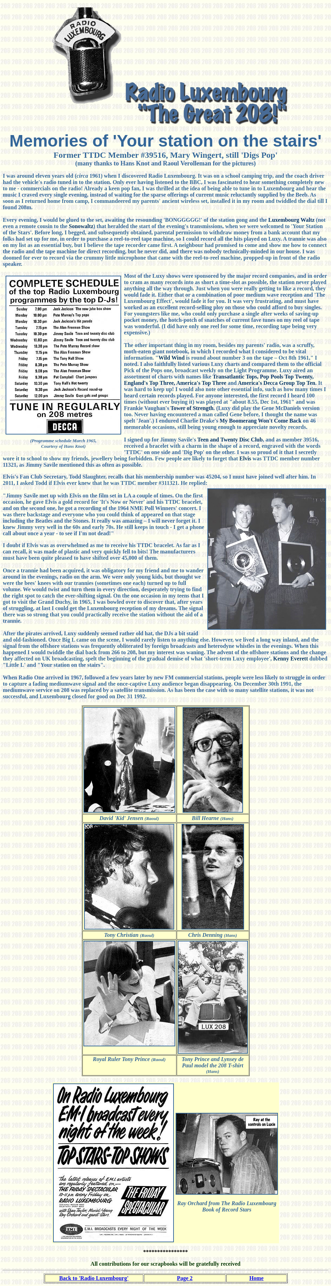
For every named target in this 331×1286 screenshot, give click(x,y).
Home (256, 1278)
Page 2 (185, 1278)
